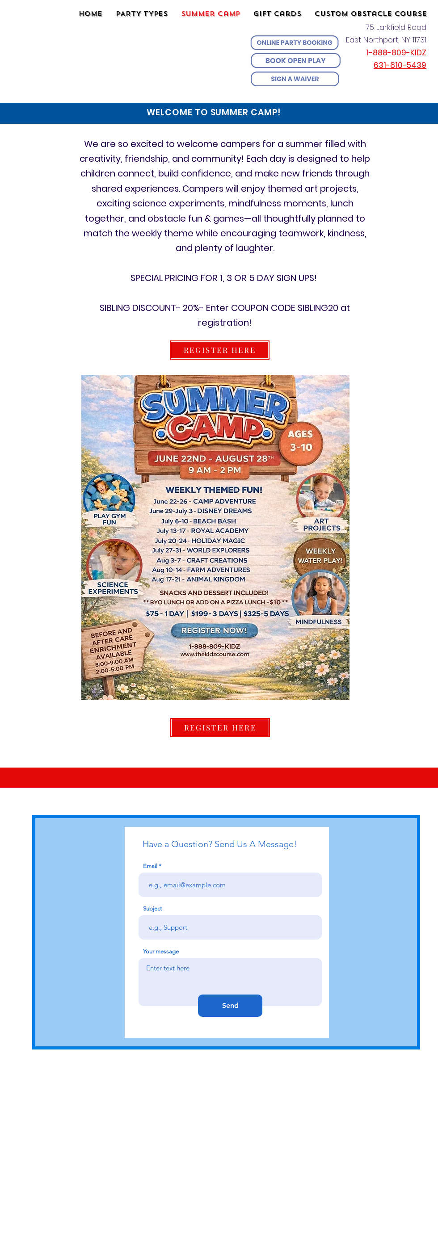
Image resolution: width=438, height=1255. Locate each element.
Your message (161, 951)
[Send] (230, 1006)
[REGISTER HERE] (219, 350)
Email (150, 866)
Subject (152, 908)
